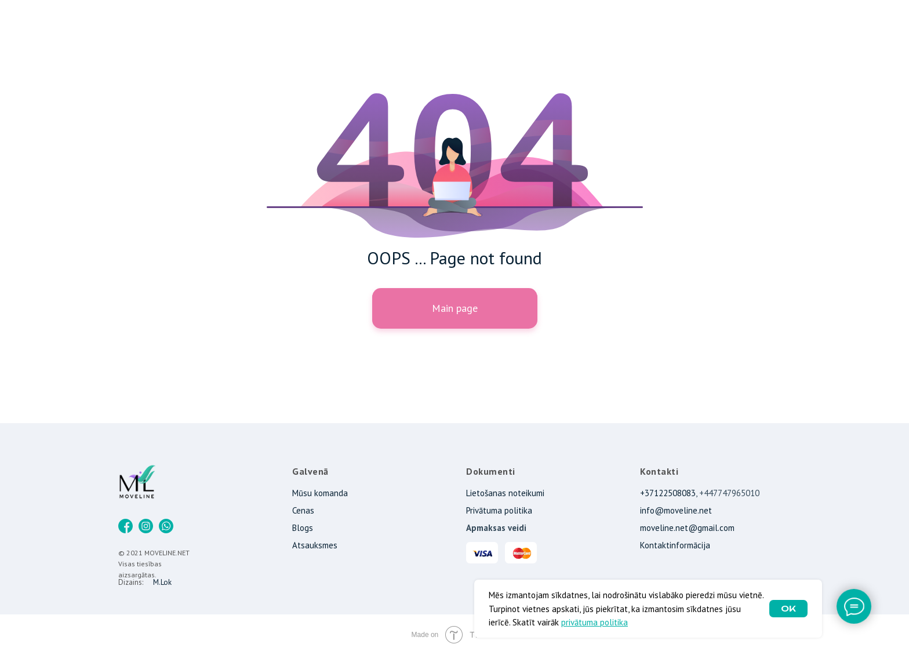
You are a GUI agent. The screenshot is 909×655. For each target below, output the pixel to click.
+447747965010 (729, 492)
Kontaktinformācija (675, 545)
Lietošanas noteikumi (505, 492)
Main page (455, 308)
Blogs (302, 527)
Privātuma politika (499, 510)
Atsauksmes (314, 545)
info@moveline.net (676, 510)
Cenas (303, 510)
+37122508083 (668, 492)
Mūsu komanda (320, 492)
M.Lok (162, 582)
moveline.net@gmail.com (687, 527)
